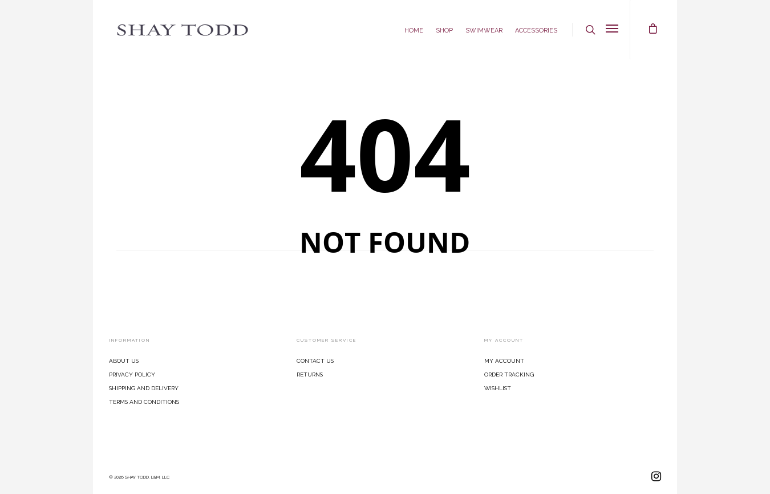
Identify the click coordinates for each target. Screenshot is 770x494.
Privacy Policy (132, 373)
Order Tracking (509, 373)
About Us (124, 360)
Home (413, 29)
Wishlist (497, 387)
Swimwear (483, 29)
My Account (504, 360)
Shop (444, 29)
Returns (310, 373)
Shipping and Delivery (144, 387)
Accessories (536, 29)
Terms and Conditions (144, 401)
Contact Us (315, 360)
